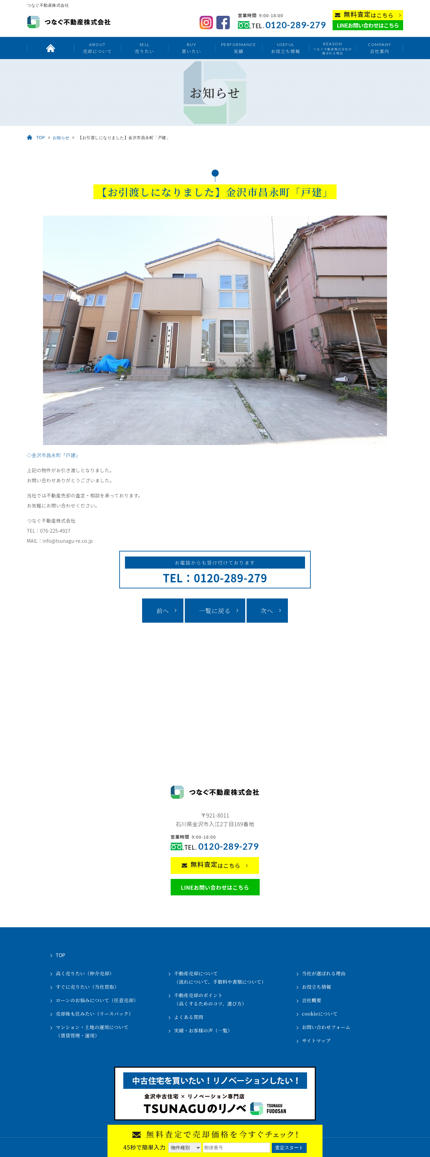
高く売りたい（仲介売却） (85, 973)
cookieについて (320, 1013)
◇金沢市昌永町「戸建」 (54, 455)
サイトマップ (316, 1040)
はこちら (369, 14)
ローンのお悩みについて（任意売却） (97, 1000)
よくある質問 (188, 1017)
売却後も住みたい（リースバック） (94, 1013)
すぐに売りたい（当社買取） (87, 986)
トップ (50, 48)
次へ (267, 610)
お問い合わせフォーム (326, 1027)
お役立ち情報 (285, 47)
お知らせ (61, 137)
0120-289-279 (295, 25)
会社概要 (311, 1000)
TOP (40, 137)
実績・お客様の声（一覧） (203, 1030)
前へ (162, 610)
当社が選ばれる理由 (324, 973)
